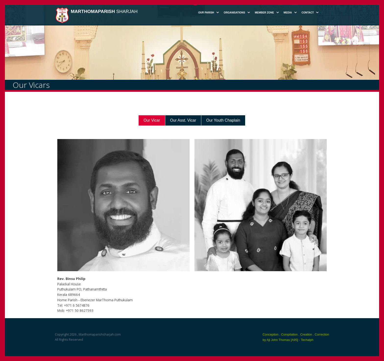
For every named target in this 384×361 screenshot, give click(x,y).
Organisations (234, 12)
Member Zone (264, 12)
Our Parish (206, 12)
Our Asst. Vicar (183, 120)
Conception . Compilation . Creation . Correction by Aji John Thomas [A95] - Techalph (296, 337)
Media (288, 12)
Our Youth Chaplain (223, 120)
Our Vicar (152, 120)
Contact (307, 12)
